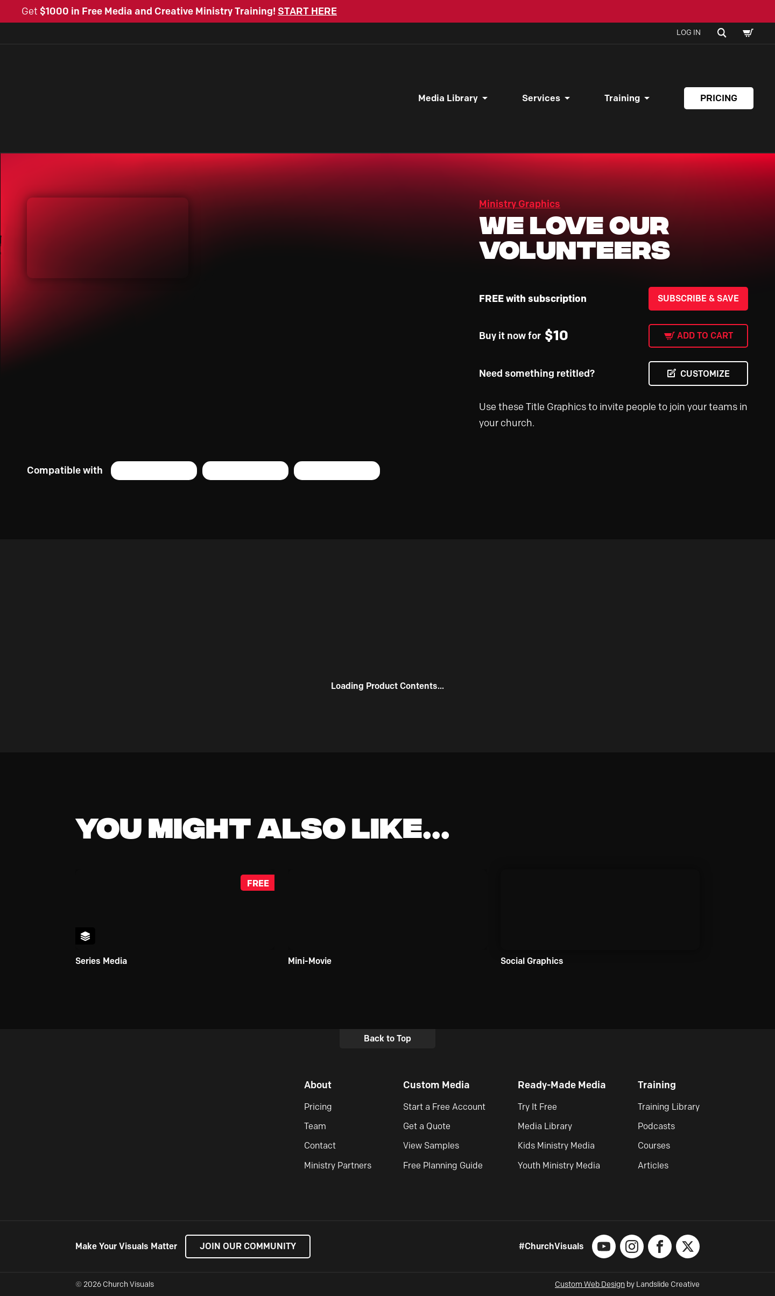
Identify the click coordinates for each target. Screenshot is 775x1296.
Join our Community (248, 1246)
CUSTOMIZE (705, 374)
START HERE (307, 11)
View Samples (431, 1145)
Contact (320, 1145)
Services (541, 98)
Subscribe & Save (698, 298)
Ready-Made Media (562, 1085)
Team (315, 1126)
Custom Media (436, 1085)
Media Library (448, 98)
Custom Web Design (590, 1284)
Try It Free (537, 1107)
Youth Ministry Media (559, 1165)
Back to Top (387, 1038)
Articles (653, 1165)
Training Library (669, 1107)
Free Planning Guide (443, 1165)
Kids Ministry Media (556, 1145)
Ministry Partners (337, 1165)
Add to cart (705, 335)
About (318, 1085)
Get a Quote (426, 1126)
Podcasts (656, 1126)
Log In (689, 32)
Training (622, 98)
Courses (654, 1145)
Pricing (718, 98)
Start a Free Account (444, 1107)
